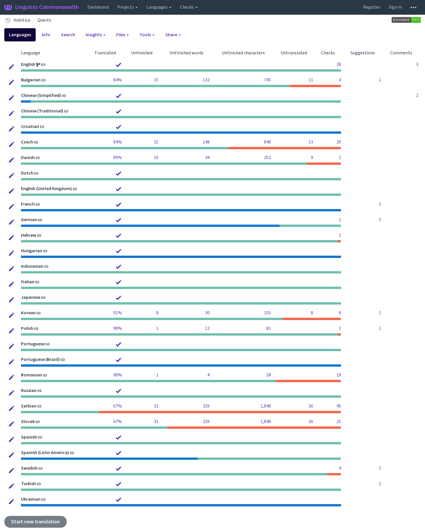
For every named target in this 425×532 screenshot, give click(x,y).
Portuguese (33, 344)
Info (46, 35)
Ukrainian (31, 499)
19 (338, 375)
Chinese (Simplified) (41, 95)
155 (267, 313)
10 (156, 157)
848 (267, 142)
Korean (28, 313)
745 (267, 80)
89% (117, 157)
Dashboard (98, 7)
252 (267, 157)
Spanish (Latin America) (45, 452)
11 (311, 80)
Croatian (30, 126)
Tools (147, 35)
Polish (27, 328)
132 (206, 80)
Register (371, 7)
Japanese (30, 297)
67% (117, 406)
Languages (158, 7)
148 (206, 142)
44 (207, 157)
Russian (29, 390)
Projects (127, 7)
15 (156, 80)
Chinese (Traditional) (42, 111)
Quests (44, 20)
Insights (96, 35)
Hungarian (31, 251)
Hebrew (28, 235)
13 (311, 142)
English (28, 64)
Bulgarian (31, 80)
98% (117, 328)
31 (156, 406)
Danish (28, 157)
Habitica (22, 20)
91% (117, 313)
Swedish (29, 468)
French (28, 204)
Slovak (28, 421)
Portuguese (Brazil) (40, 359)
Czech (27, 142)
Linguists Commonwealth (41, 7)
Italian (27, 282)
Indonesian (32, 266)
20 (338, 142)
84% (117, 80)
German (29, 220)
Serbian (29, 406)
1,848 (266, 406)
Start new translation (35, 521)
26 (311, 406)
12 (207, 328)
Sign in (395, 7)
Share (173, 35)
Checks (189, 7)
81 (268, 328)
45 (338, 406)
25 (338, 421)
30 (207, 313)
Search (68, 35)
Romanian (31, 375)
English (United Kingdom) (46, 188)
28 (338, 64)
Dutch (27, 173)
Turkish (28, 484)
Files (122, 35)
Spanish (29, 437)
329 (206, 406)
